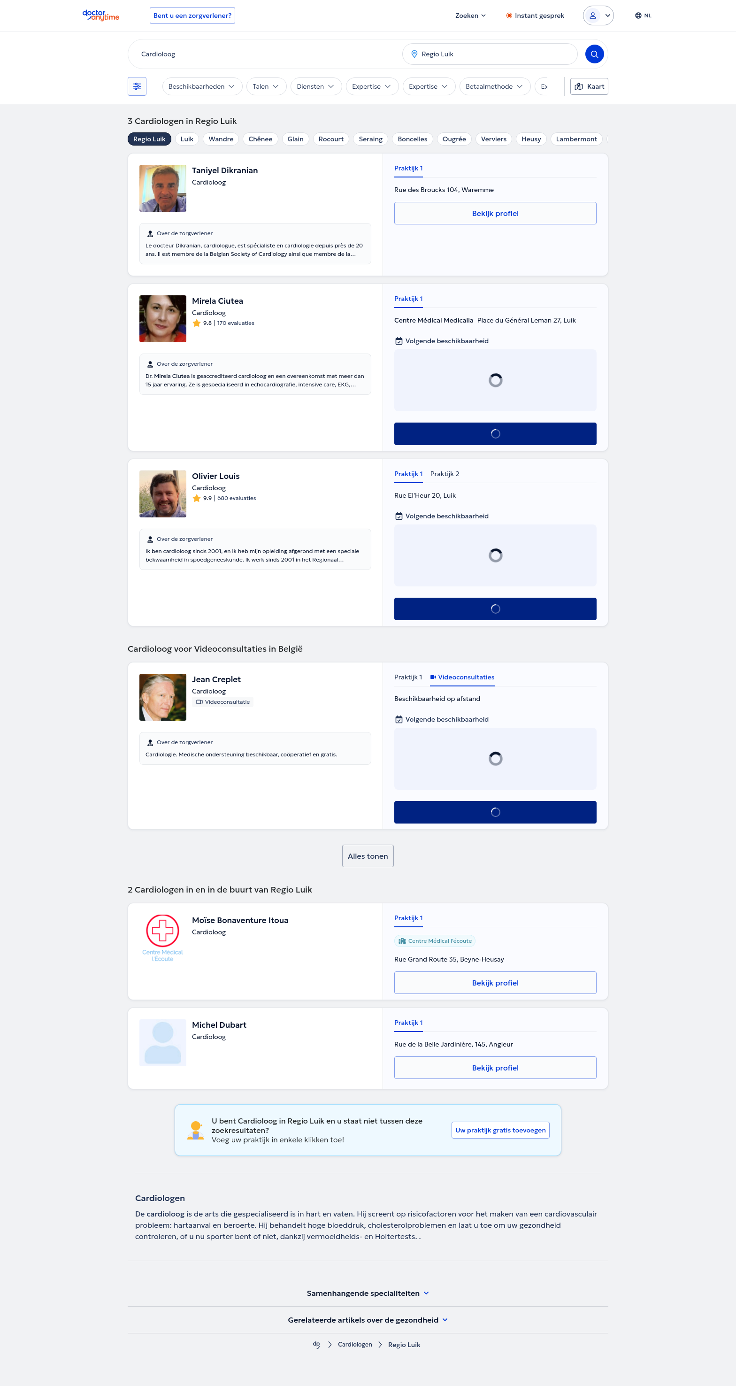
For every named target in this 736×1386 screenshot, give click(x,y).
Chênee (260, 139)
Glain (296, 139)
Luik (187, 139)
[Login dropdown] (598, 15)
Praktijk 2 (445, 474)
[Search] (594, 54)
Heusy (531, 139)
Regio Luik (149, 139)
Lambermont (577, 139)
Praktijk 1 (408, 168)
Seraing (371, 139)
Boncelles (412, 139)
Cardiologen (355, 1345)
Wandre (220, 139)
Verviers (493, 139)
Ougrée (454, 139)
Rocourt (331, 139)
